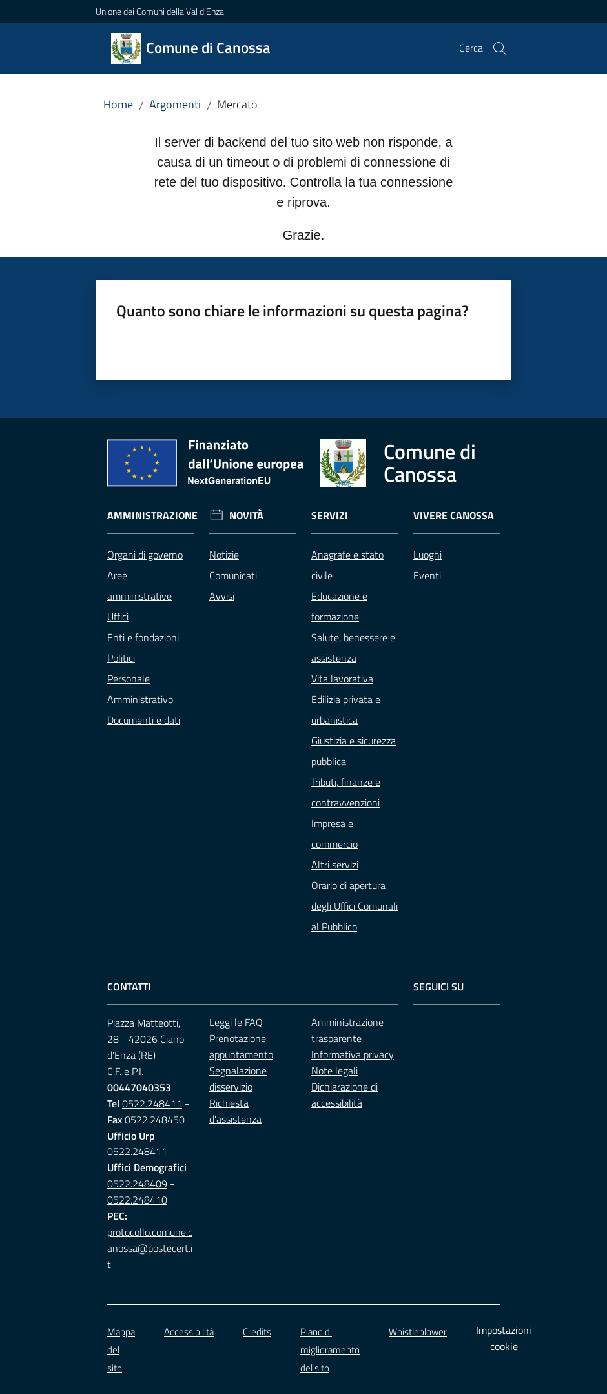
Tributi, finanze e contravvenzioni (345, 792)
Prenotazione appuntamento (241, 1046)
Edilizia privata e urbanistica (345, 710)
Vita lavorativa (342, 678)
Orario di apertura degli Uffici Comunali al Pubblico (354, 905)
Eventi (427, 575)
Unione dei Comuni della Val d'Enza (160, 11)
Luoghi (427, 554)
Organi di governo (145, 554)
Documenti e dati (143, 720)
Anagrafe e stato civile (347, 565)
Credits (257, 1331)
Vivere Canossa (453, 515)
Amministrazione (152, 515)
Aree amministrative (139, 586)
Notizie (224, 554)
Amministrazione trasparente (347, 1030)
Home (118, 104)
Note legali (334, 1070)
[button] (499, 48)
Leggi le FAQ (236, 1022)
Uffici (118, 616)
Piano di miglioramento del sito (330, 1349)
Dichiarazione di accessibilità (344, 1095)
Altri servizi (334, 864)
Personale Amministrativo (140, 689)
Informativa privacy (352, 1054)
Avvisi (221, 596)
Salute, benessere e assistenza (353, 648)
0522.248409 (137, 1183)
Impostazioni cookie (503, 1338)
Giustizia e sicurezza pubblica (353, 751)
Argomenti (175, 104)
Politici (121, 658)
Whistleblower (418, 1331)
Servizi (329, 515)
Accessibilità (189, 1331)
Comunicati (233, 575)
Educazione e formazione (339, 606)
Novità (246, 515)
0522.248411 (152, 1103)
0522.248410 (137, 1199)
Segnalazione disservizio (238, 1078)
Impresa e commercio (334, 833)
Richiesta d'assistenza (235, 1111)
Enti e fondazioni (143, 637)
